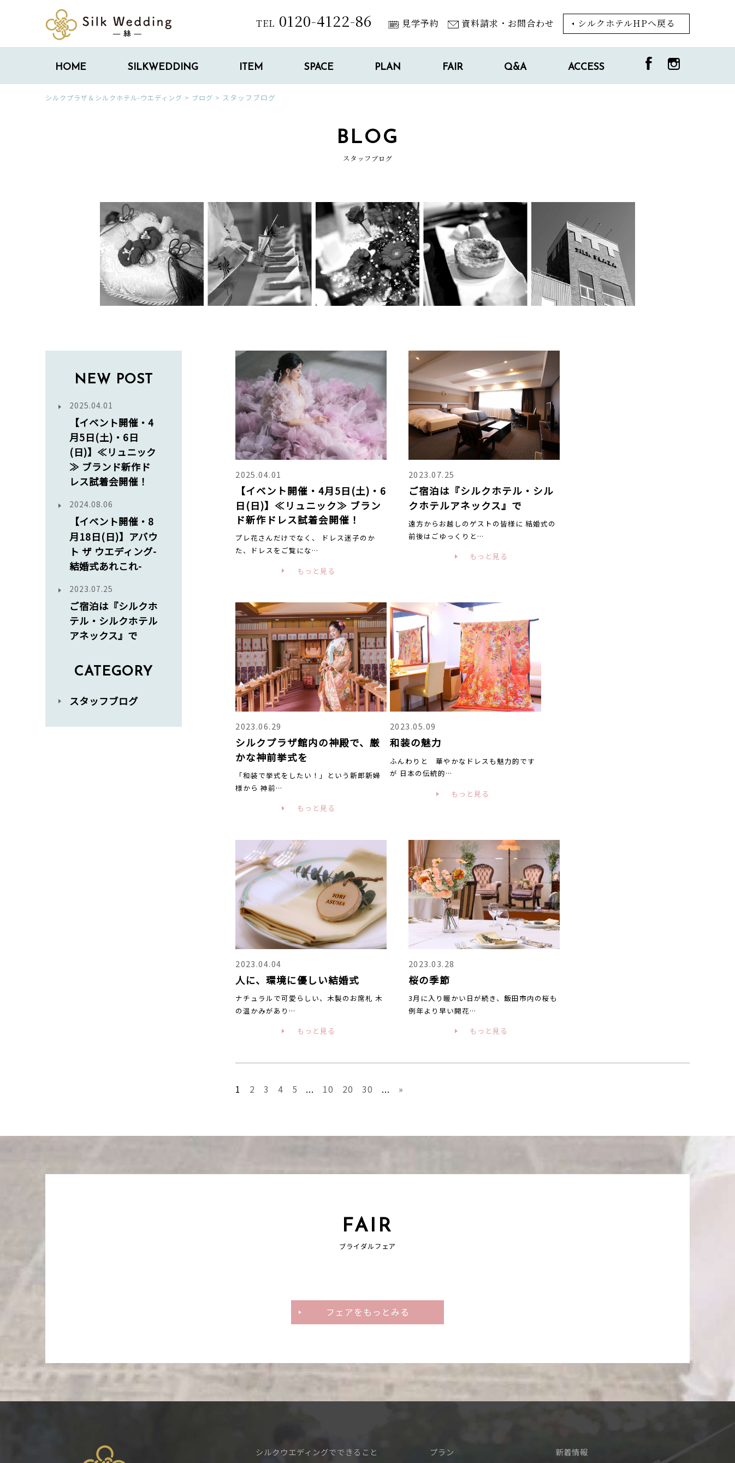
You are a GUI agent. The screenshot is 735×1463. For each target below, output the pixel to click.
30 (368, 866)
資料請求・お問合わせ (501, 23)
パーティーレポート (466, 1265)
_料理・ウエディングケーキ (307, 1265)
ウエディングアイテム (296, 1247)
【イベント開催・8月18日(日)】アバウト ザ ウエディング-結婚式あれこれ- (113, 557)
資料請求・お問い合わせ (600, 1283)
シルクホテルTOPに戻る (107, 1406)
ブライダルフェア (462, 1247)
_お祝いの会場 (283, 1320)
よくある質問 (579, 1247)
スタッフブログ (105, 745)
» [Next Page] (401, 866)
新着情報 (571, 1229)
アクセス (571, 1265)
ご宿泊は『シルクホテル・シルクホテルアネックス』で (113, 650)
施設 (264, 1283)
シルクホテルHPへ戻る (626, 23)
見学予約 (413, 23)
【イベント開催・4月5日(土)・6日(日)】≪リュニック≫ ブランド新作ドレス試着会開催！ (113, 452)
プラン (442, 1229)
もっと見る (309, 587)
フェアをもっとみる (368, 1089)
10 (328, 866)
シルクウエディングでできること (317, 1229)
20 (348, 866)
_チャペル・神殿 (287, 1301)
